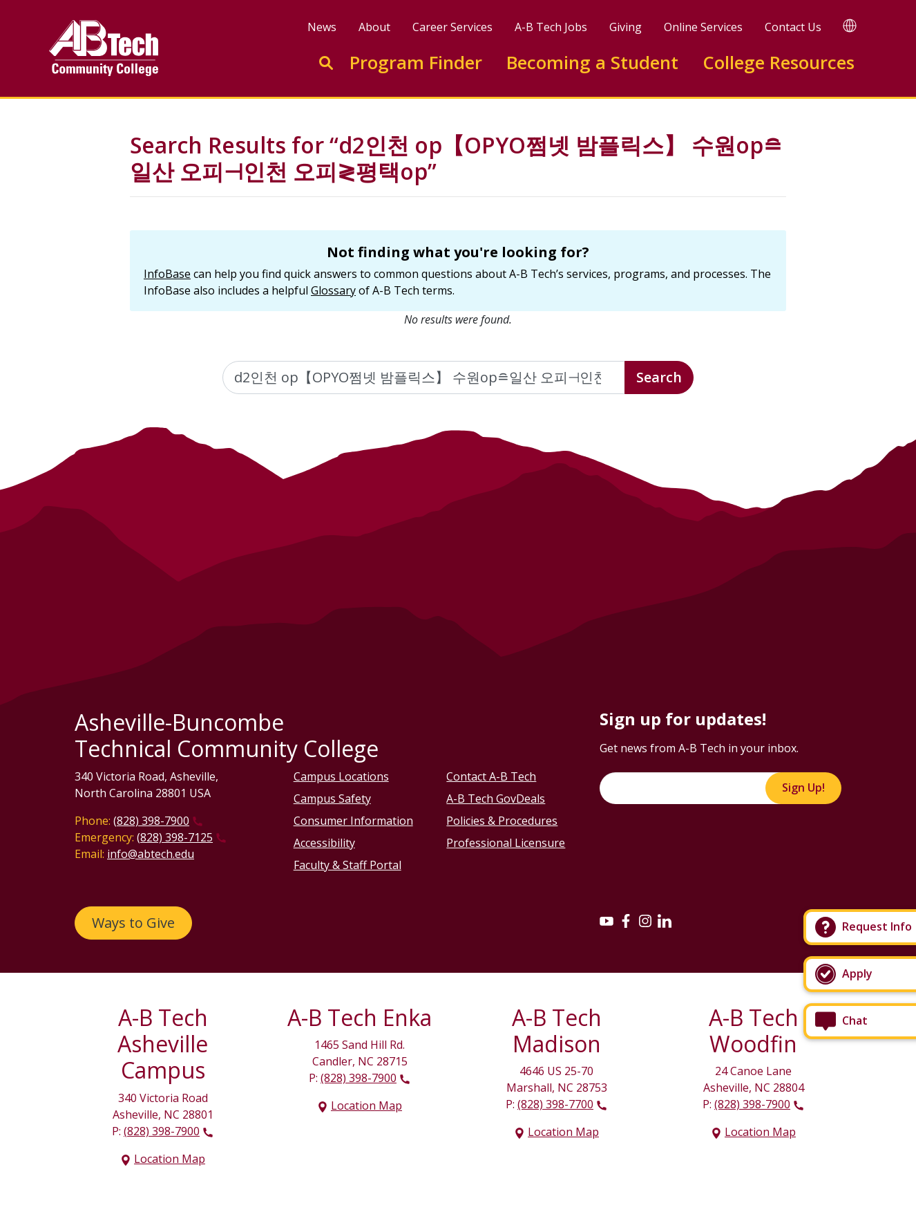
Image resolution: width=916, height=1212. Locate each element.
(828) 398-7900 (151, 820)
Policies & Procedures (501, 820)
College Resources (779, 62)
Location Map (169, 1158)
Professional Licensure (505, 842)
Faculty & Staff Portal (347, 865)
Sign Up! (803, 787)
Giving (625, 27)
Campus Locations (341, 776)
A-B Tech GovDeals (495, 798)
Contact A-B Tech (491, 776)
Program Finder (416, 62)
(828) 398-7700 (555, 1104)
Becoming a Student (592, 62)
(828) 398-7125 (175, 837)
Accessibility (324, 842)
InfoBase (167, 273)
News (321, 27)
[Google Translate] (850, 25)
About (374, 27)
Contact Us (793, 27)
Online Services (703, 27)
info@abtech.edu (150, 853)
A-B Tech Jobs (551, 27)
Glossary (333, 290)
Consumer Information (353, 820)
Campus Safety (332, 798)
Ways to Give (133, 922)
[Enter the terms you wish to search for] (424, 377)
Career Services (452, 27)
